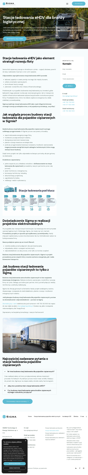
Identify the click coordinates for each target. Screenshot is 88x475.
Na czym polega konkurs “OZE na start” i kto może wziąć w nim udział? (74, 429)
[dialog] (15, 456)
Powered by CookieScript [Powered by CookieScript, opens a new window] (14, 471)
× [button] (25, 440)
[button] (29, 371)
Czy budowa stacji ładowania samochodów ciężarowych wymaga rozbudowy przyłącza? (29, 391)
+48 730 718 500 (68, 102)
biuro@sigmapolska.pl (70, 96)
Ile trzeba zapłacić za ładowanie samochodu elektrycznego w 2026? (74, 436)
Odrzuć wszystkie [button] (14, 468)
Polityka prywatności (40, 468)
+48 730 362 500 (69, 111)
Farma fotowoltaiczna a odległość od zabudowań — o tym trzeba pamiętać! (75, 457)
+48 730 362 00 (29, 447)
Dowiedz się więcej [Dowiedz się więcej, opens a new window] (17, 460)
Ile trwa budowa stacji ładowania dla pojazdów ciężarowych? (31, 371)
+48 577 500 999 (69, 105)
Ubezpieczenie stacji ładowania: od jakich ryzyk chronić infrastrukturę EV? (74, 442)
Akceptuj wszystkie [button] (14, 463)
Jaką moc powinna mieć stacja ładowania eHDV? (26, 386)
